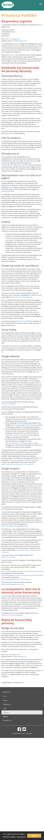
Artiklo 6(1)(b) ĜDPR (7, 165)
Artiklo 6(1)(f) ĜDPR (23, 165)
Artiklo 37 (12, 55)
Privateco (6, 712)
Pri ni (4, 696)
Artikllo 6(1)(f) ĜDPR (7, 191)
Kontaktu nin (7, 720)
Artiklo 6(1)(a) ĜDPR (23, 321)
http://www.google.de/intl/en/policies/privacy (16, 579)
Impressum (29, 733)
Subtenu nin (7, 704)
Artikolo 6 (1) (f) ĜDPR (8, 404)
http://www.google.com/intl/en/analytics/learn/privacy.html (20, 575)
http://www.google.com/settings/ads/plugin (19, 443)
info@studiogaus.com (20, 41)
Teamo (5, 700)
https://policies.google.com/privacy (12, 584)
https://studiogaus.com (12, 39)
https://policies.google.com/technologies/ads (23, 460)
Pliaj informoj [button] (21, 837)
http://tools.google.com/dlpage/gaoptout (14, 526)
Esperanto (6, 692)
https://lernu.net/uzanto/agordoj (21, 297)
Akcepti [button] (34, 835)
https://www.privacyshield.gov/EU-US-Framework (17, 464)
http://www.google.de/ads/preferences (24, 425)
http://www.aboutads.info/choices (16, 435)
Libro (4, 708)
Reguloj (5, 716)
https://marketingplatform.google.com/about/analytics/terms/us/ (22, 571)
